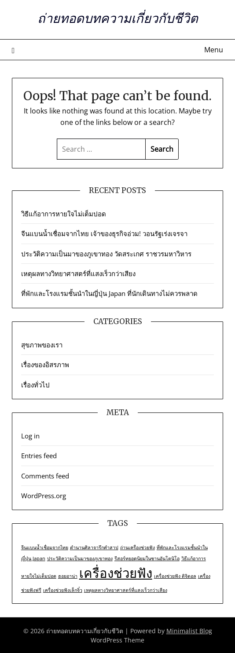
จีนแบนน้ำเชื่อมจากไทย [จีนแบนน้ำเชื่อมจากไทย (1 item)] (44, 547)
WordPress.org (43, 495)
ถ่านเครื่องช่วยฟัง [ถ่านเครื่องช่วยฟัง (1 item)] (137, 547)
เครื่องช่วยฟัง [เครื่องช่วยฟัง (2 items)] (115, 573)
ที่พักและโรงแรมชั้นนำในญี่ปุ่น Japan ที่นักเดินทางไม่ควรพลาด (109, 293)
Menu (213, 50)
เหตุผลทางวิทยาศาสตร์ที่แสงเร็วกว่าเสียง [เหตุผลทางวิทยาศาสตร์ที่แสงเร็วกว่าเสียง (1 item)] (125, 590)
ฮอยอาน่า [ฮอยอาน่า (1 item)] (67, 576)
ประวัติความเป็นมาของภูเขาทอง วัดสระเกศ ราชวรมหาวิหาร (106, 253)
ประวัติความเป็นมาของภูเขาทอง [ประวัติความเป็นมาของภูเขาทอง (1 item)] (80, 558)
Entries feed (39, 455)
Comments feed (45, 475)
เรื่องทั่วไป (35, 384)
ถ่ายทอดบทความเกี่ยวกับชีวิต (117, 18)
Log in (30, 435)
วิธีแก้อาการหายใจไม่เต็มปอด (63, 213)
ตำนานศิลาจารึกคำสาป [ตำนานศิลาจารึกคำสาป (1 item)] (94, 547)
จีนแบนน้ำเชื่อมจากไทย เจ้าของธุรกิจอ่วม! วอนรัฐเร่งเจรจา (105, 233)
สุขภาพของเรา (41, 344)
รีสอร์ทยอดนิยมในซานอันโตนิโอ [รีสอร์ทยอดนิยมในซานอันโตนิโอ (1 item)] (147, 558)
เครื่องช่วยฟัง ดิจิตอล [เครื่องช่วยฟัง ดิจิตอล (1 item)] (175, 576)
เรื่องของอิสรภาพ (45, 364)
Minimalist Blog (189, 631)
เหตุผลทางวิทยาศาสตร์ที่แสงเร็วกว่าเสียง (78, 273)
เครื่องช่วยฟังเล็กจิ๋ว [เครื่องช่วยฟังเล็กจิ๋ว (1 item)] (62, 590)
